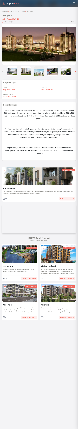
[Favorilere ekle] (5, 170)
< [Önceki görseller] (3, 71)
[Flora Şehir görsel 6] (52, 71)
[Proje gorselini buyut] (39, 44)
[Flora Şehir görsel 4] (26, 71)
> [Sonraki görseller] (75, 71)
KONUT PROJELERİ (14, 12)
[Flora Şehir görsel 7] (66, 71)
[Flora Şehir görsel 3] (12, 71)
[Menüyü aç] (74, 3)
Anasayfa (5, 12)
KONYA (23, 12)
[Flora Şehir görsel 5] (39, 71)
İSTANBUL (65, 170)
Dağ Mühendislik (9, 90)
